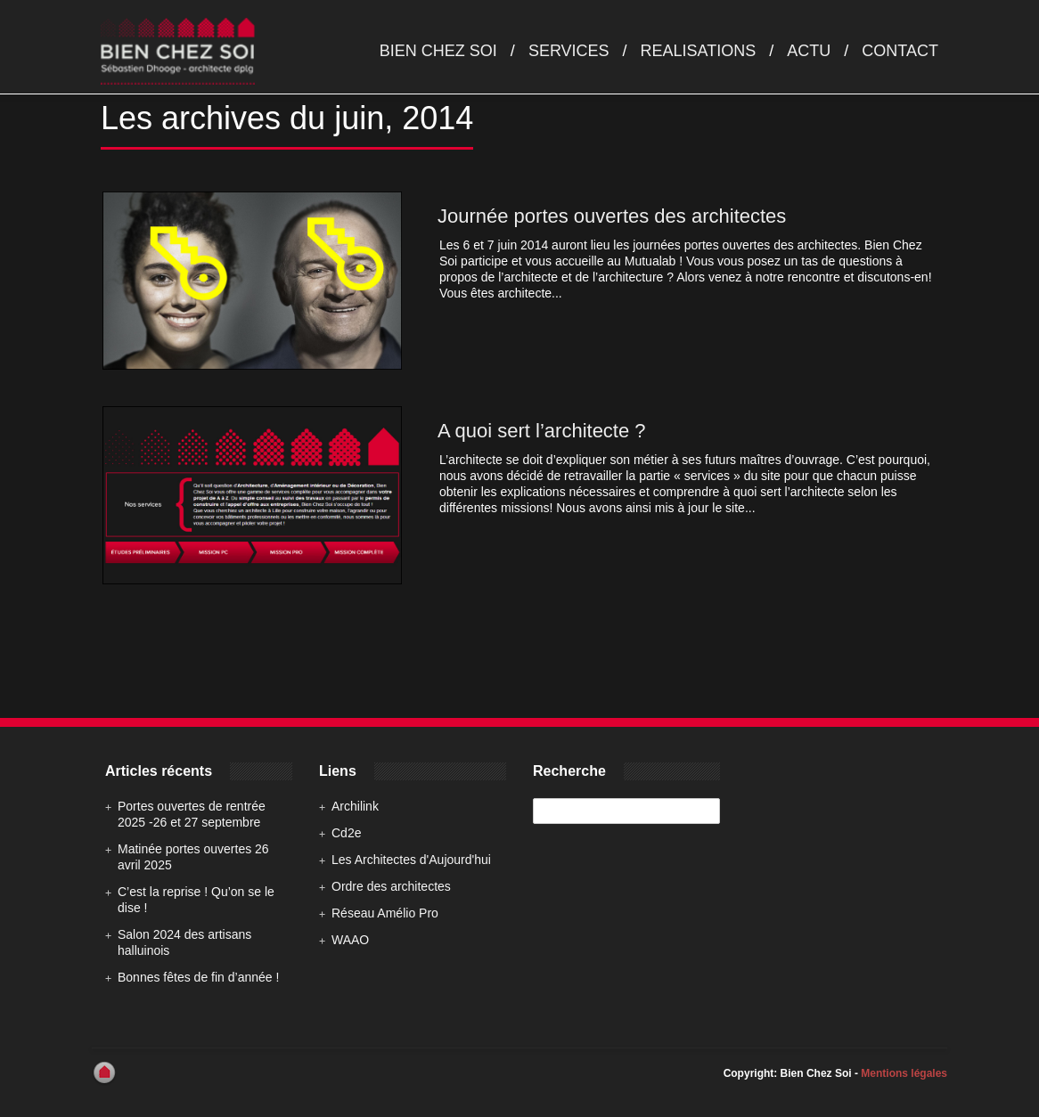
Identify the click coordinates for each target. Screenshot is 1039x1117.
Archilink (355, 806)
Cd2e (346, 833)
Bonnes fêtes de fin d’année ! (198, 977)
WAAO (350, 940)
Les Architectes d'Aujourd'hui (411, 859)
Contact (900, 51)
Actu (808, 51)
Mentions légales (904, 1073)
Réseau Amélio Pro (384, 913)
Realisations (699, 51)
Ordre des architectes (391, 886)
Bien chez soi (438, 51)
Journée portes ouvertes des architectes (612, 216)
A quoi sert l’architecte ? (542, 431)
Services (568, 51)
